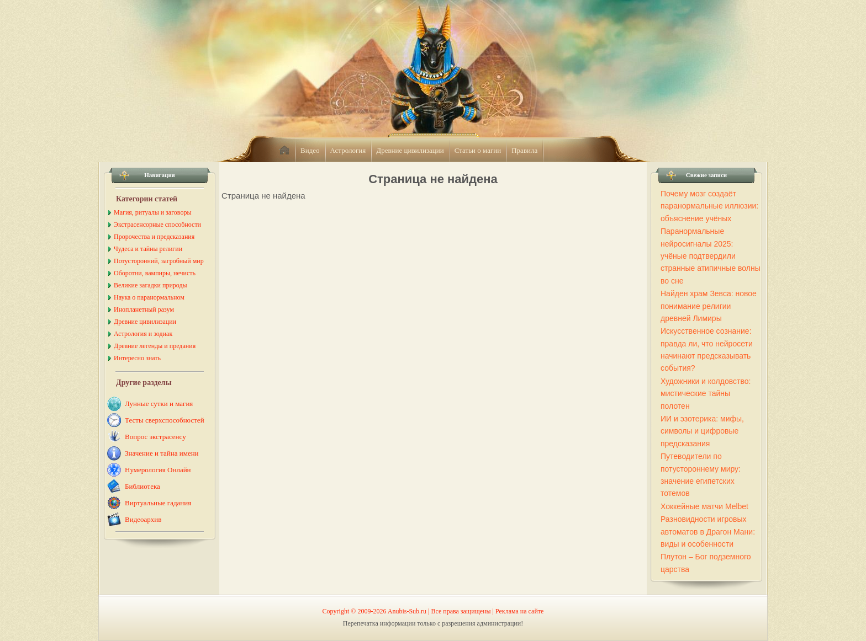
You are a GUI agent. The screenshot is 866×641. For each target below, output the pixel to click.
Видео (310, 150)
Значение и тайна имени (162, 453)
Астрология (348, 150)
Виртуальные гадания (158, 503)
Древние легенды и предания (155, 346)
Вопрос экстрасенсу (155, 436)
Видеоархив (143, 519)
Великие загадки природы (150, 285)
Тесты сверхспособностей (164, 420)
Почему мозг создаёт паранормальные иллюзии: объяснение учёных (709, 206)
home (284, 150)
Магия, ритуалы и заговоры (152, 212)
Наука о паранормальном (149, 297)
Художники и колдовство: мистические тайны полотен (706, 393)
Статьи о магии (478, 150)
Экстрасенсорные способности (157, 224)
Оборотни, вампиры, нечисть (155, 273)
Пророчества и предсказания (154, 237)
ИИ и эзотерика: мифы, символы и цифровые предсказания (702, 431)
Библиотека (142, 486)
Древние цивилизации (409, 150)
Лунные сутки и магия (159, 403)
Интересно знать (137, 358)
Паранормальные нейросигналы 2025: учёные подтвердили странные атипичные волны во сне (711, 256)
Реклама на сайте (519, 611)
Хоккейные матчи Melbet (704, 506)
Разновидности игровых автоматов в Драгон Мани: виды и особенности (708, 531)
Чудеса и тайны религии (148, 249)
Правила (524, 150)
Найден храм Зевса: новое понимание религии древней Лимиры (709, 306)
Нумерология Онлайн (158, 470)
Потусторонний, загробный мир (159, 261)
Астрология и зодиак (143, 334)
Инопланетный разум (144, 309)
